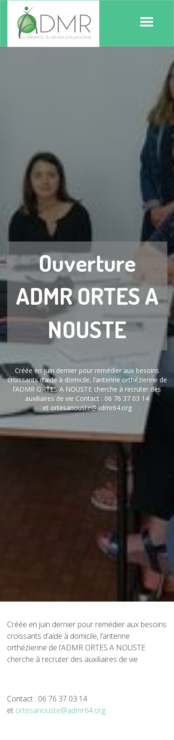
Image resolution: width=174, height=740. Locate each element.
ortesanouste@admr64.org (60, 710)
